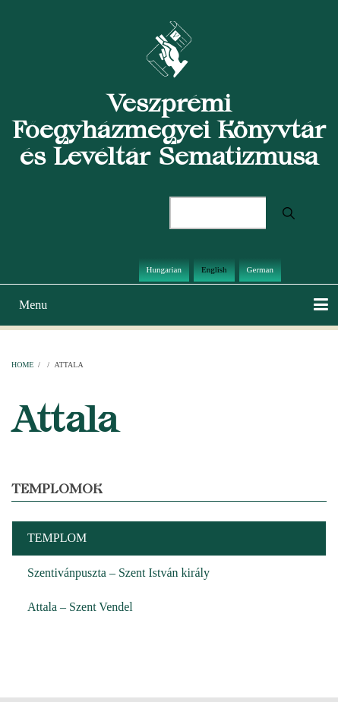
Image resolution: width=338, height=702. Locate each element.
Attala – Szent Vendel (80, 606)
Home (22, 364)
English (214, 269)
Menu (33, 304)
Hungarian (164, 269)
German (260, 269)
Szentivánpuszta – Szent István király (118, 572)
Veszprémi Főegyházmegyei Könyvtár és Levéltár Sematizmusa (169, 129)
